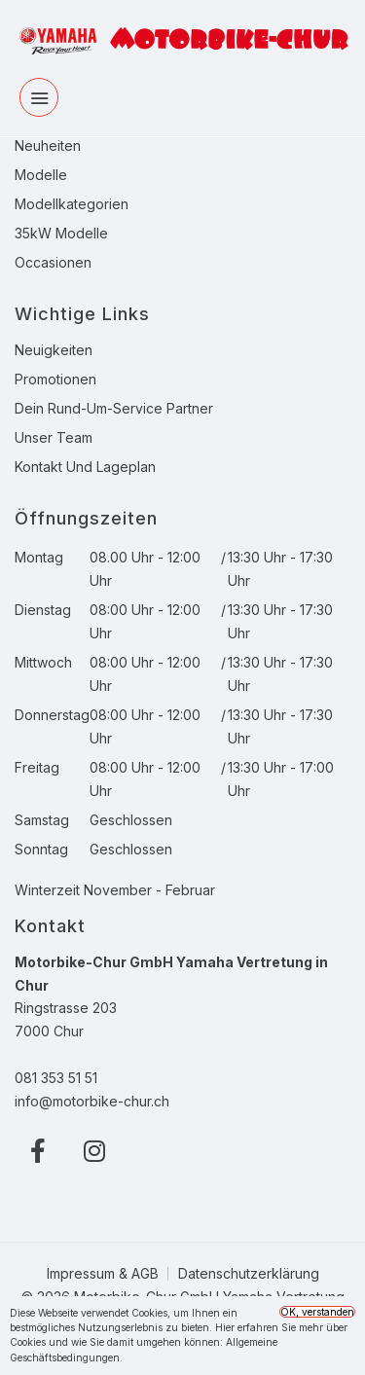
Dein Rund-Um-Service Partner (114, 408)
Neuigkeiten (53, 350)
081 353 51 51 (56, 1077)
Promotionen (55, 379)
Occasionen (53, 262)
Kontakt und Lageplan (85, 466)
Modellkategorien (71, 204)
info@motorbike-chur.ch (92, 1101)
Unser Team (53, 437)
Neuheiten (48, 145)
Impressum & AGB (103, 1273)
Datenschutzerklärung (248, 1273)
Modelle (41, 174)
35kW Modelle (61, 233)
